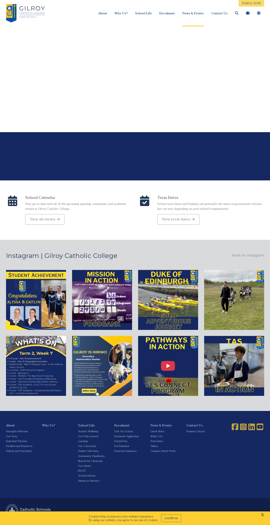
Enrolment (167, 13)
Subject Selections (88, 452)
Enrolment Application (126, 437)
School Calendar (40, 199)
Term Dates (167, 199)
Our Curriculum (87, 447)
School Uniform (86, 477)
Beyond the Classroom (90, 462)
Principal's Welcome (17, 432)
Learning (83, 442)
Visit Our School (123, 432)
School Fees (120, 442)
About (102, 13)
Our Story (11, 437)
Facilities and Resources (19, 447)
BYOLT (82, 472)
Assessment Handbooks (91, 457)
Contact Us (219, 13)
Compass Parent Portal (162, 452)
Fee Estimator (121, 447)
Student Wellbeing (88, 432)
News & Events (193, 13)
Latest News (157, 432)
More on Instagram (248, 256)
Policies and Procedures (19, 452)
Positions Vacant (195, 432)
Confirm (171, 518)
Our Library (84, 467)
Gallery (154, 447)
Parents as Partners (88, 482)
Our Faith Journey (88, 437)
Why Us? (121, 13)
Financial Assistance (125, 452)
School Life (143, 13)
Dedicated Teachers (16, 442)
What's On (156, 437)
